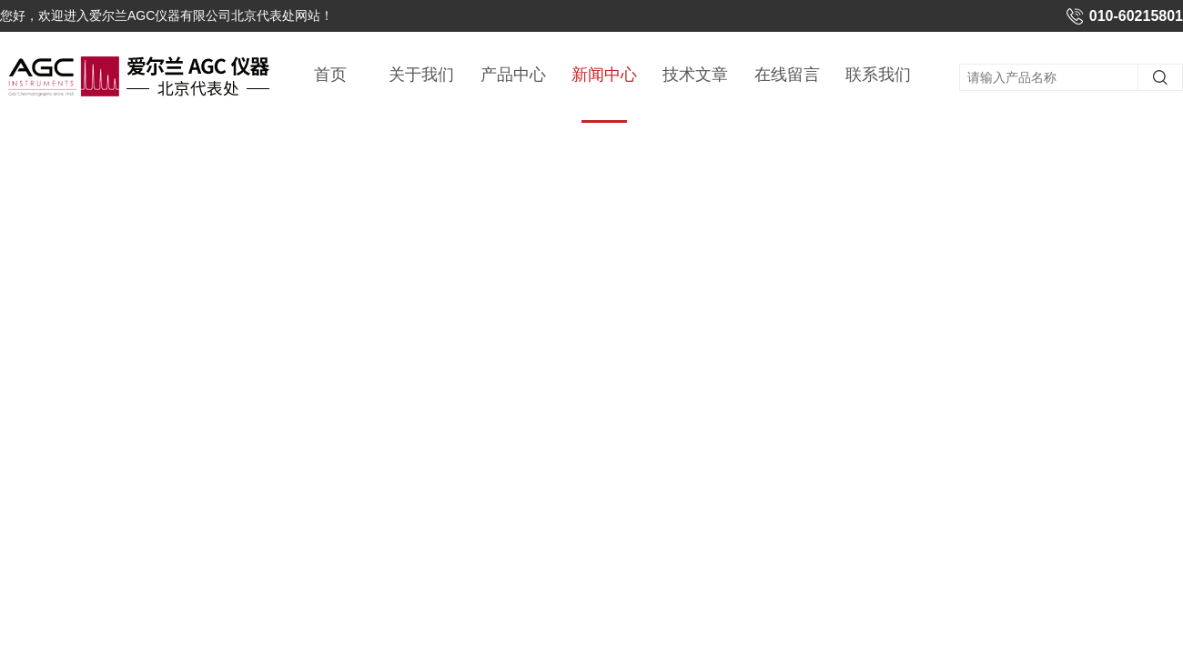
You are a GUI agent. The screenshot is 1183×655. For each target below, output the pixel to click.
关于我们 (421, 75)
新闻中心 (604, 94)
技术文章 (695, 75)
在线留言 (787, 75)
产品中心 (513, 75)
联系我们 (878, 75)
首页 (330, 75)
